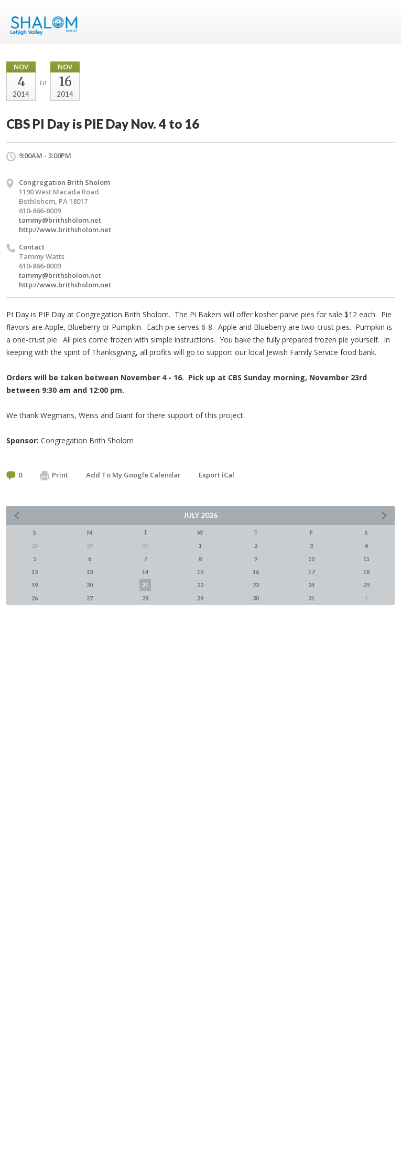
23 (256, 584)
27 (89, 598)
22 (200, 584)
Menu (383, 22)
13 (89, 571)
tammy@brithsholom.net (60, 220)
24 (311, 584)
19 (34, 584)
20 (89, 584)
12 (34, 571)
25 (366, 584)
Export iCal (216, 475)
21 (145, 584)
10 (311, 558)
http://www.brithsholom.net (65, 229)
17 (311, 571)
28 (145, 598)
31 (311, 598)
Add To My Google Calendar (133, 475)
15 (200, 571)
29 (200, 598)
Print (54, 475)
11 (366, 558)
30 (256, 598)
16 (256, 571)
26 (34, 598)
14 (145, 571)
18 (366, 571)
